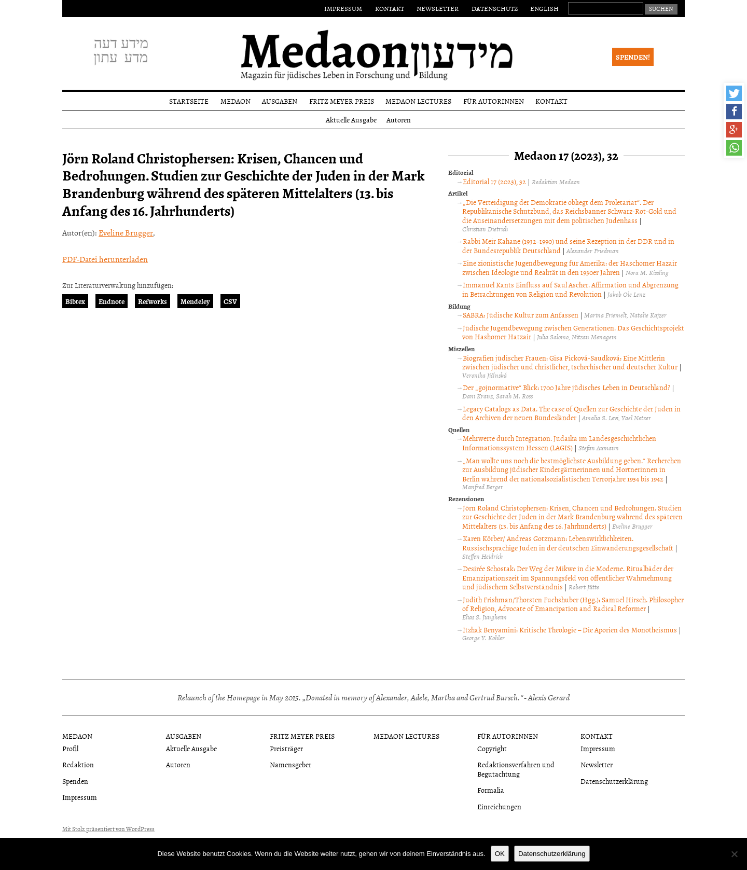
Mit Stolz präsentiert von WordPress (108, 829)
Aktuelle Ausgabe (351, 119)
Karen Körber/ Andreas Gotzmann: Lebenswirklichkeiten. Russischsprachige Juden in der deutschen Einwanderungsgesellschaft (567, 543)
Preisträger (286, 748)
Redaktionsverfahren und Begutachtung (516, 769)
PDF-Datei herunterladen (105, 259)
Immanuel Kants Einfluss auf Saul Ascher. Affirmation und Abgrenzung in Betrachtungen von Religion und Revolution (570, 289)
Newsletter (438, 8)
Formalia (490, 789)
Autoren (398, 119)
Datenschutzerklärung (614, 781)
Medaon (235, 100)
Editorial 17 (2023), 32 (494, 181)
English (544, 8)
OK (500, 854)
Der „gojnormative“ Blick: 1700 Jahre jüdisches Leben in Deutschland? (566, 387)
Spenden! (633, 56)
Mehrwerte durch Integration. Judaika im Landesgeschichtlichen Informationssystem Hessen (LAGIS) (559, 443)
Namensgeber (290, 764)
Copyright (492, 748)
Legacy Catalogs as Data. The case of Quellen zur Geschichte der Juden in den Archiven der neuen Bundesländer (571, 413)
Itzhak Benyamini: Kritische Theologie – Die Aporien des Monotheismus (570, 629)
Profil (70, 748)
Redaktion (78, 764)
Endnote (112, 301)
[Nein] (734, 854)
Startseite (189, 100)
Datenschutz (495, 8)
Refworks (152, 301)
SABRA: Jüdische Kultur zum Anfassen (520, 314)
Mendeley (195, 301)
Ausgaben (279, 100)
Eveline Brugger (126, 232)
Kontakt (389, 8)
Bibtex (75, 301)
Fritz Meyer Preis (341, 100)
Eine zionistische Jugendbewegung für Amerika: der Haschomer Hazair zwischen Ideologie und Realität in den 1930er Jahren (569, 267)
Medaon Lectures (418, 100)
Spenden (75, 781)
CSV (230, 301)
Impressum (343, 8)
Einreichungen (499, 806)
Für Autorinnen (493, 100)
